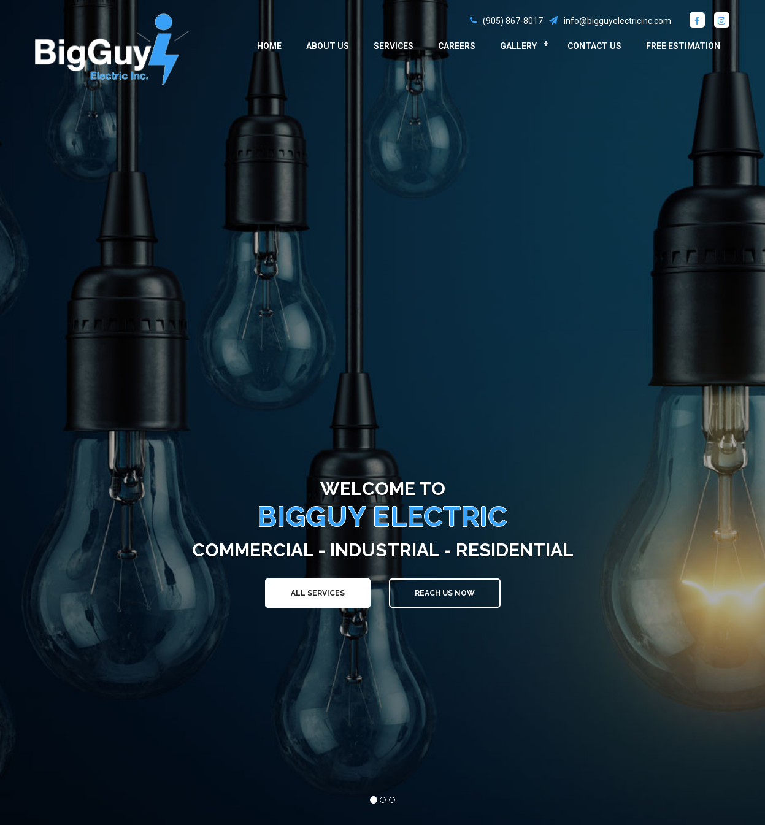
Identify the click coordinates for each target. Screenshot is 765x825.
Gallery (518, 46)
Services (393, 46)
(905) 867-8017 (513, 21)
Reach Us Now (445, 593)
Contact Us (594, 46)
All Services (318, 593)
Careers (456, 46)
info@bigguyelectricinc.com (617, 21)
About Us (327, 46)
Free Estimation (683, 46)
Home (269, 46)
